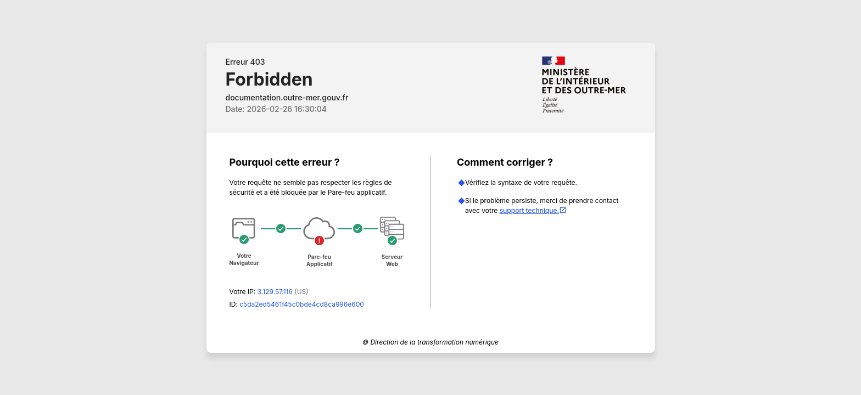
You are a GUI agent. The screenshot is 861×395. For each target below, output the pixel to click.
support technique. (533, 210)
